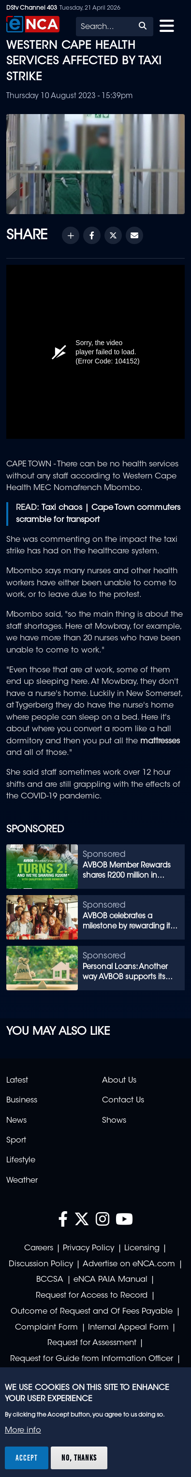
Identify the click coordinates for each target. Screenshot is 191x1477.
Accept (26, 1458)
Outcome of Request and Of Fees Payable (92, 1312)
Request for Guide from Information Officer (91, 1359)
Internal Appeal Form (128, 1328)
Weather (22, 1181)
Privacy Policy (88, 1248)
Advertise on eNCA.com (129, 1264)
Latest (17, 1081)
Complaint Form (46, 1328)
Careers (38, 1248)
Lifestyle (20, 1160)
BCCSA (49, 1280)
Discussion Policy (41, 1264)
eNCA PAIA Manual (110, 1280)
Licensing (142, 1248)
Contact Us (123, 1100)
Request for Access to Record (91, 1296)
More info (23, 1430)
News (16, 1121)
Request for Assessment (91, 1343)
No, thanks (79, 1458)
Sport (16, 1140)
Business (21, 1100)
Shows (114, 1121)
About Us (119, 1081)
